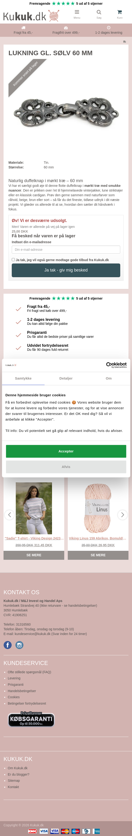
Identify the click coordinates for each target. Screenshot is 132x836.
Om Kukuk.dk (18, 768)
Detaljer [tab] (66, 378)
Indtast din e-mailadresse (31, 242)
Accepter (65, 451)
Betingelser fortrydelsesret (27, 703)
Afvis (66, 467)
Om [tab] (109, 378)
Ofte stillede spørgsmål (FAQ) (29, 672)
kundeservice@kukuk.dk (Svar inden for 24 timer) (51, 634)
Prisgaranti (16, 684)
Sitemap (14, 780)
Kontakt (13, 787)
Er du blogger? (18, 774)
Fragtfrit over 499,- (66, 32)
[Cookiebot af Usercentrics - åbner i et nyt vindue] (106, 365)
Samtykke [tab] (23, 378)
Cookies (14, 697)
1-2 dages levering (108, 32)
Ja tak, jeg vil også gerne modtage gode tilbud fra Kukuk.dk (60, 260)
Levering (14, 678)
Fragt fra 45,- (23, 32)
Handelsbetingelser (22, 691)
